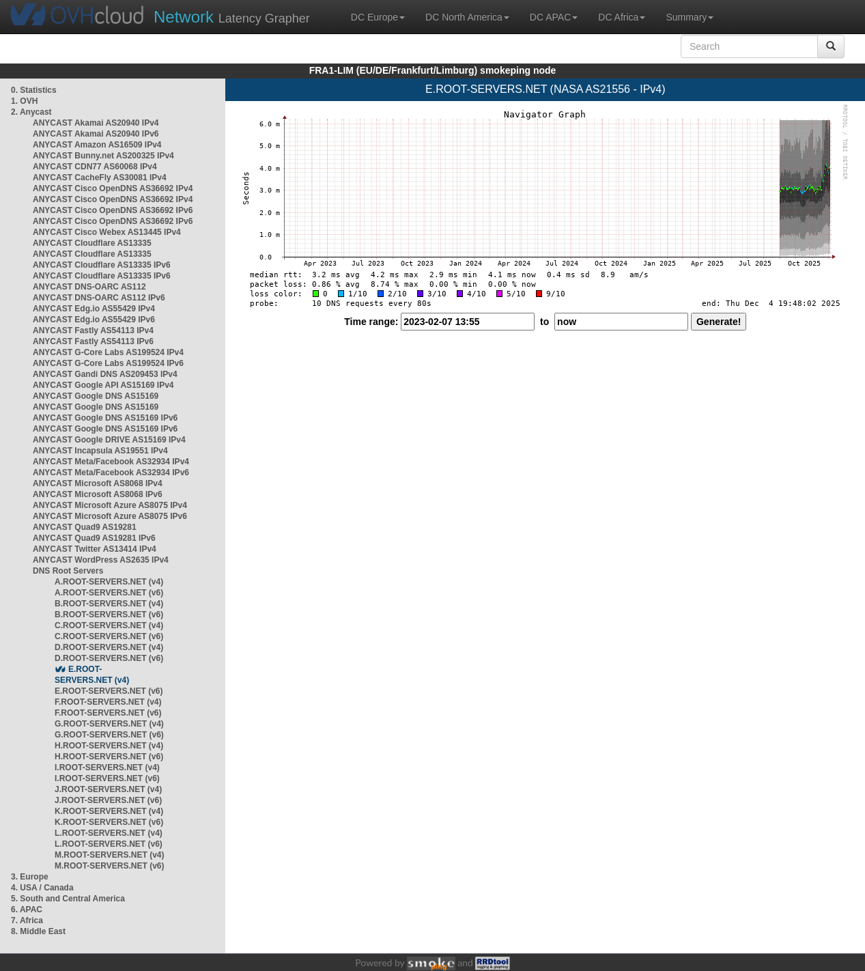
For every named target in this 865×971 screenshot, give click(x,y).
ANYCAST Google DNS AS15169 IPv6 (105, 418)
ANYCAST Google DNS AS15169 (95, 396)
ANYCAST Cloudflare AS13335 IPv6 (102, 265)
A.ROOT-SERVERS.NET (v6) (109, 592)
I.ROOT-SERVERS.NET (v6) (107, 778)
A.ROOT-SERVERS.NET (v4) (109, 582)
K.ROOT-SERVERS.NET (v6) (109, 822)
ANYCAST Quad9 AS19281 (85, 527)
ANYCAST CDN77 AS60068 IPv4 (95, 166)
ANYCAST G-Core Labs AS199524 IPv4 (108, 352)
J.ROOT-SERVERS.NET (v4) (108, 789)
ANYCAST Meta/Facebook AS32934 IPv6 (111, 472)
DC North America (467, 17)
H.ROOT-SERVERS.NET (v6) (109, 756)
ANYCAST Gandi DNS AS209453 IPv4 (105, 374)
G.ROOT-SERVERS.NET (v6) (109, 735)
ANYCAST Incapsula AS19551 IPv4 (100, 450)
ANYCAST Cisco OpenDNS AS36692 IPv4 (113, 188)
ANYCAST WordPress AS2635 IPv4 (101, 560)
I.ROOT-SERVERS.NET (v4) (107, 767)
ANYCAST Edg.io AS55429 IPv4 (94, 308)
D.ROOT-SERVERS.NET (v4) (109, 647)
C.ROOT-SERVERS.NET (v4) (109, 625)
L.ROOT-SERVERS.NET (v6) (108, 844)
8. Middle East (38, 931)
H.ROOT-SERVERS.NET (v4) (109, 745)
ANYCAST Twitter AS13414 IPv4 (94, 549)
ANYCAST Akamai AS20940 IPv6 (96, 134)
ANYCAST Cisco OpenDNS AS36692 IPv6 (113, 210)
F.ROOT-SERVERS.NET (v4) (108, 702)
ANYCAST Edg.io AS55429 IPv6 (94, 319)
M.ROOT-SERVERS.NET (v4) (109, 855)
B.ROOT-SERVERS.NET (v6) (109, 614)
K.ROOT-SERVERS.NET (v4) (109, 811)
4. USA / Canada (42, 887)
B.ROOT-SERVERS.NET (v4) (109, 603)
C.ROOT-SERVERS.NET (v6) (109, 636)
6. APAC (26, 909)
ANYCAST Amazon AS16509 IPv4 (97, 145)
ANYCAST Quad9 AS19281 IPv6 (94, 538)
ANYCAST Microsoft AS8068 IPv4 (97, 483)
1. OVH (24, 101)
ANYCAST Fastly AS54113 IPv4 (93, 330)
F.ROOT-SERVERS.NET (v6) (108, 713)
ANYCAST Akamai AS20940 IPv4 (96, 123)
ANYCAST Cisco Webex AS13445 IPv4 (107, 232)
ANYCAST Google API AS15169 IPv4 (103, 385)
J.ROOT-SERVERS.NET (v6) (108, 800)
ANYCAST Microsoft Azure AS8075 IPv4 (110, 505)
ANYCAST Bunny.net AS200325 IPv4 (103, 155)
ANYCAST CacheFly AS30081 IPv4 (100, 177)
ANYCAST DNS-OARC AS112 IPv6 (99, 297)
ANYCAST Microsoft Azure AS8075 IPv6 (110, 516)
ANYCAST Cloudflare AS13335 (92, 243)
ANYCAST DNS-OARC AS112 (89, 287)
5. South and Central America (68, 898)
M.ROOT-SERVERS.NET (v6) (109, 866)
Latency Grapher (232, 17)
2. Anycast (31, 112)
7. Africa (27, 920)
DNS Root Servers (68, 571)
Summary (689, 17)
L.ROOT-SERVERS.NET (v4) (108, 833)
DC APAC (554, 17)
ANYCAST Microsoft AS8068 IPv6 (97, 494)
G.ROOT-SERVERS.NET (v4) (109, 724)
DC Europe (378, 17)
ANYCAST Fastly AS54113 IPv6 (93, 341)
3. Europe (29, 877)
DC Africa (621, 17)
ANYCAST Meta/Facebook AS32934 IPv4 (111, 461)
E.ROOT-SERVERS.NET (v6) (108, 691)
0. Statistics (34, 90)
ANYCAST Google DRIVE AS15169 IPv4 (109, 440)
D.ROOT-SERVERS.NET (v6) (109, 658)
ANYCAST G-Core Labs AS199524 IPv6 (108, 363)
